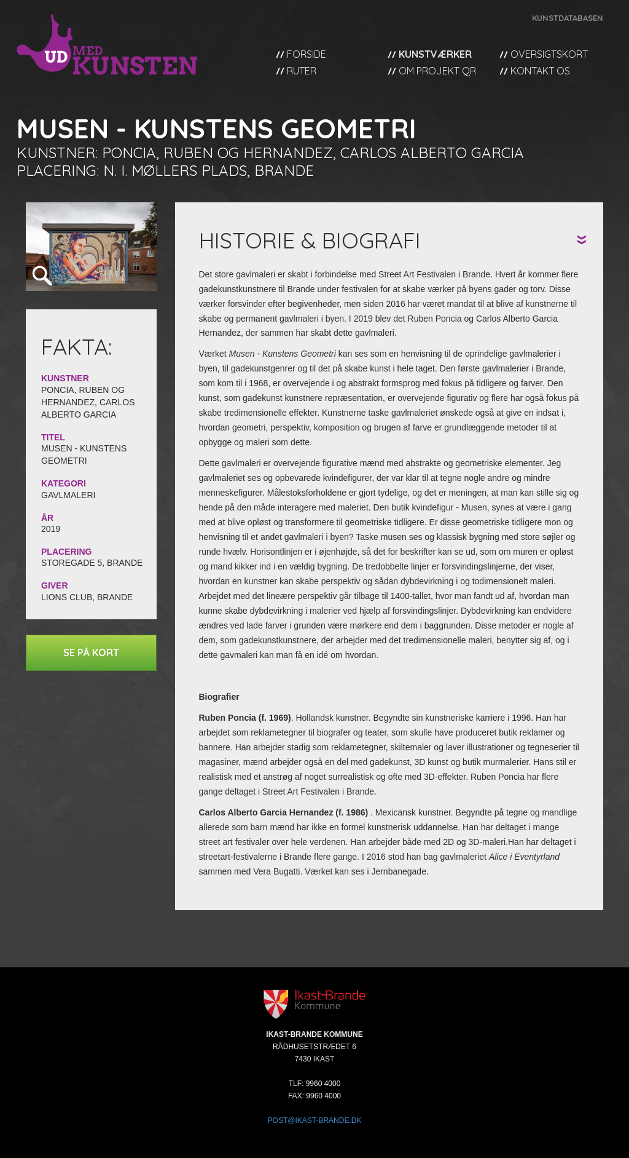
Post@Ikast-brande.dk (315, 1120)
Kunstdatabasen (567, 18)
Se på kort (91, 652)
